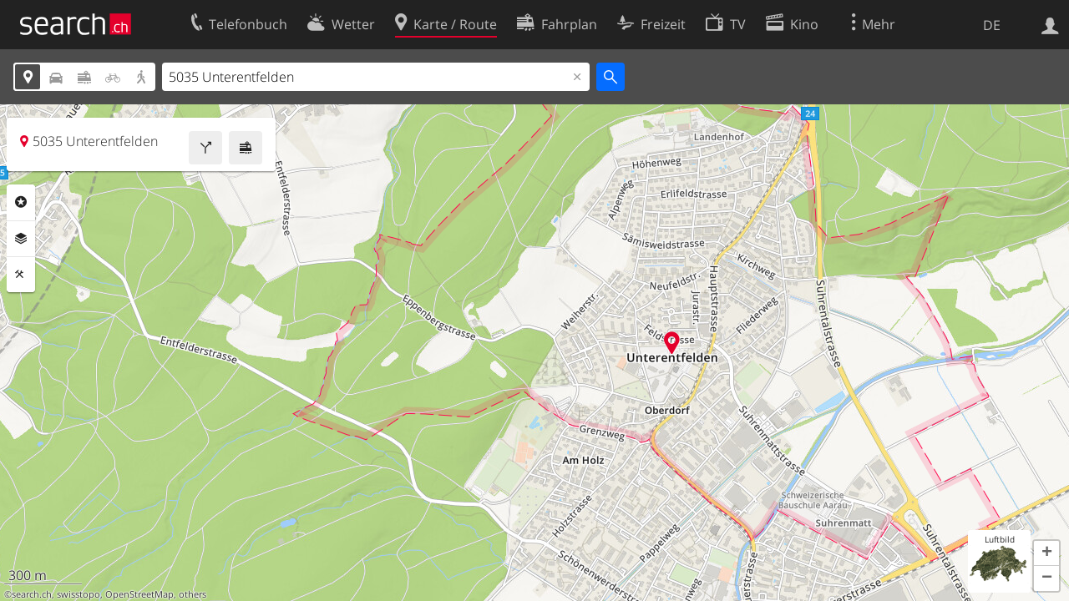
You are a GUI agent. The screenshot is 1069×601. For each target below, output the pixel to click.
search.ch (32, 594)
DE (992, 25)
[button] (1046, 553)
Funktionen (21, 274)
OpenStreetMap (139, 594)
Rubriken (21, 202)
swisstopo (78, 594)
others (192, 594)
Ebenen (21, 238)
